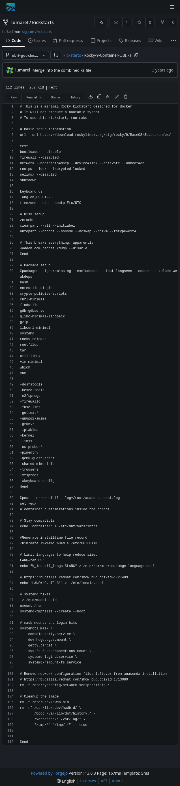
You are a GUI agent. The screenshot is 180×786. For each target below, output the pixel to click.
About (117, 780)
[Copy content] (99, 97)
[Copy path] (136, 55)
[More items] (173, 41)
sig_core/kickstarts (37, 31)
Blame (55, 97)
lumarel (19, 22)
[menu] (66, 781)
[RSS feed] (101, 22)
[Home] (11, 7)
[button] (55, 55)
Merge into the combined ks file (61, 70)
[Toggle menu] (172, 7)
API (104, 780)
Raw (14, 97)
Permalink (33, 97)
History (75, 97)
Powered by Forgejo (49, 773)
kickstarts (42, 22)
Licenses (88, 780)
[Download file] (90, 97)
